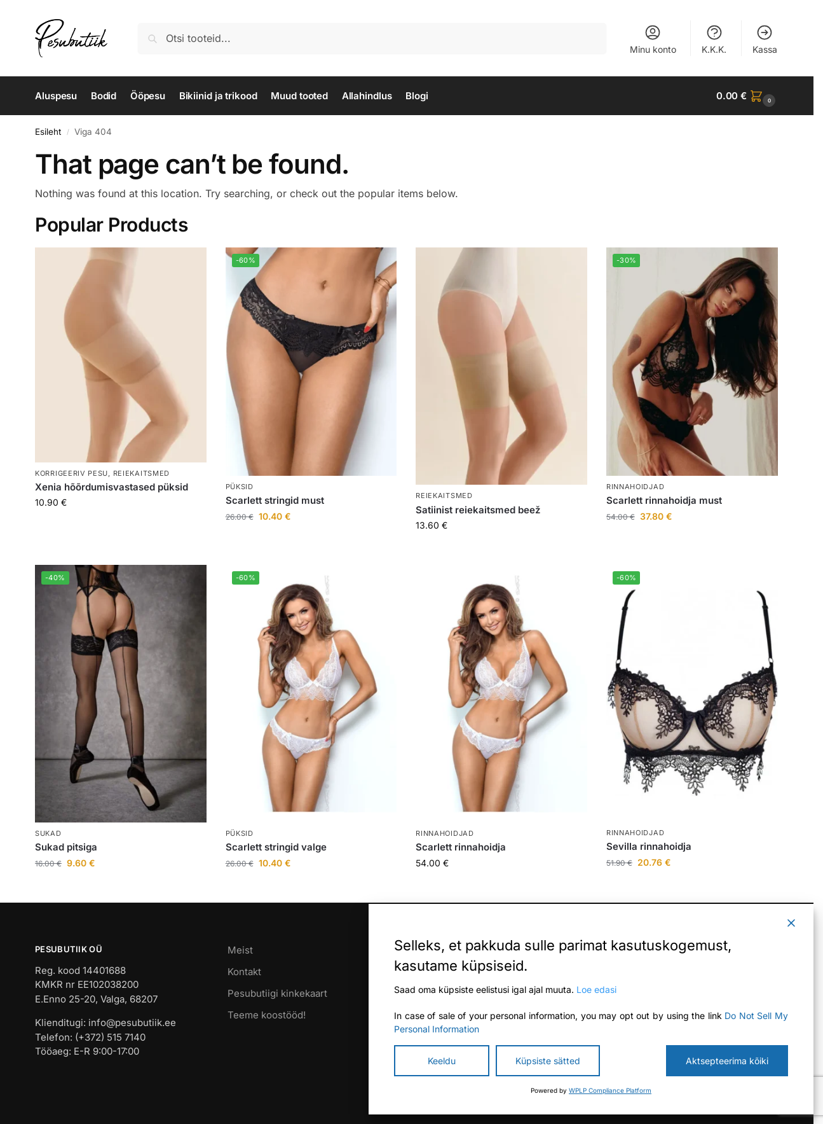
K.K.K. (714, 39)
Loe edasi (596, 989)
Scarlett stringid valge (276, 847)
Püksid (240, 486)
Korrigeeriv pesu (71, 473)
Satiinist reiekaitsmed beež (478, 510)
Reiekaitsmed (141, 473)
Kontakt (244, 972)
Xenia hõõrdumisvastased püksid (111, 487)
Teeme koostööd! (267, 1015)
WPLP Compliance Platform (610, 1090)
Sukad (48, 833)
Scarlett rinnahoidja (461, 847)
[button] (747, 96)
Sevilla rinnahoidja (648, 846)
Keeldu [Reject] (442, 1060)
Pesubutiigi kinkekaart (277, 993)
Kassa (764, 39)
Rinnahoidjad (635, 486)
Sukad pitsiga (66, 847)
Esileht (48, 132)
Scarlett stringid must (275, 500)
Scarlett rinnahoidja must (664, 500)
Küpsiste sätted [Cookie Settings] (547, 1060)
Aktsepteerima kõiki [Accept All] (727, 1060)
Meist (240, 950)
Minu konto (653, 39)
